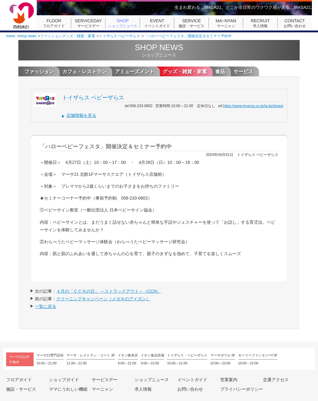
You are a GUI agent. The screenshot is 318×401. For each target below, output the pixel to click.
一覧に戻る (45, 306)
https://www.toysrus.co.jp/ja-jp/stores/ (253, 106)
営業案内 (228, 379)
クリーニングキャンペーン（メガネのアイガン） (103, 298)
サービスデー (88, 23)
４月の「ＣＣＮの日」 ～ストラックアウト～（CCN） (108, 291)
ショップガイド (64, 379)
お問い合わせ (295, 23)
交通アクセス (276, 379)
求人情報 (260, 23)
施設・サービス (191, 23)
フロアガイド (54, 23)
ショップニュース (122, 23)
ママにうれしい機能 (68, 389)
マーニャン (226, 23)
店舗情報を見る (81, 115)
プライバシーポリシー (241, 389)
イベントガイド (157, 23)
